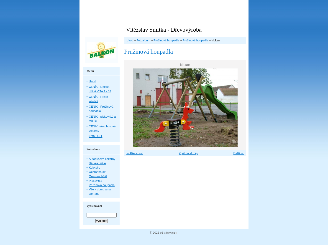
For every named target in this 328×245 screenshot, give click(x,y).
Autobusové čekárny (102, 159)
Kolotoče (94, 167)
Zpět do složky (188, 153)
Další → (238, 153)
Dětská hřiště (97, 163)
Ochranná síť (97, 172)
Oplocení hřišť (98, 176)
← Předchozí (134, 153)
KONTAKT (95, 136)
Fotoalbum (143, 40)
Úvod (129, 40)
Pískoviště (95, 180)
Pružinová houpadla (166, 40)
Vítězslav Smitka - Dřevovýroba (164, 29)
